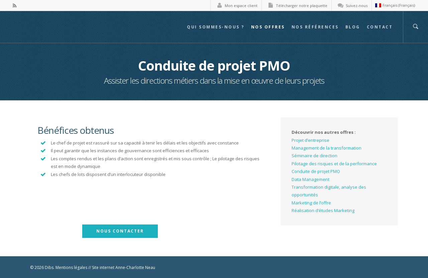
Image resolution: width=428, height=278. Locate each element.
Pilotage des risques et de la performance (334, 164)
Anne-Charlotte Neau (135, 267)
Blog (352, 27)
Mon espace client (235, 5)
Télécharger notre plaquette (296, 5)
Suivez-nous (351, 5)
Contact (380, 27)
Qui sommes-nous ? (215, 27)
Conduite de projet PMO (316, 171)
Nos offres (268, 27)
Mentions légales (71, 267)
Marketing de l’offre (311, 203)
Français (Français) (395, 5)
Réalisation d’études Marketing (323, 210)
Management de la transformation (326, 148)
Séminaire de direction (314, 156)
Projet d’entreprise (310, 140)
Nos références (315, 27)
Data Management (310, 179)
